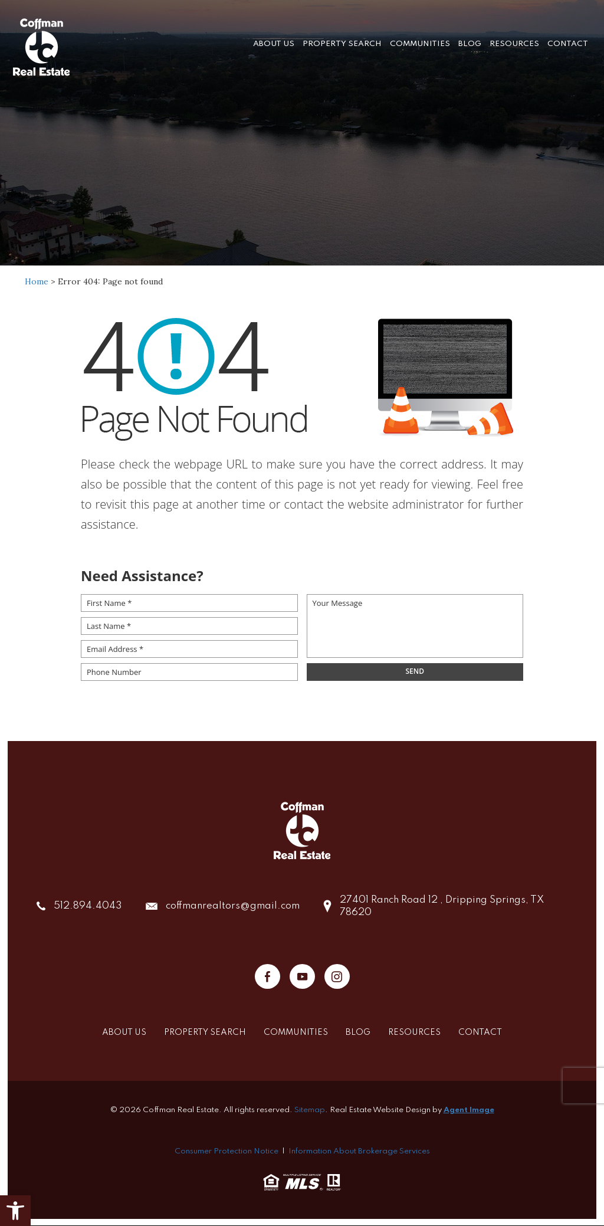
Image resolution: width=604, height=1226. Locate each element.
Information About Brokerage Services (359, 1151)
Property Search (342, 44)
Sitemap (309, 1110)
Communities (420, 44)
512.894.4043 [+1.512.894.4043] (88, 906)
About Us (273, 44)
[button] (15, 1210)
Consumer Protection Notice (226, 1151)
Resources (514, 44)
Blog (469, 44)
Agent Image (469, 1110)
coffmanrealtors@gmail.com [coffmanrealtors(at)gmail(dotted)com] (233, 906)
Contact (567, 44)
